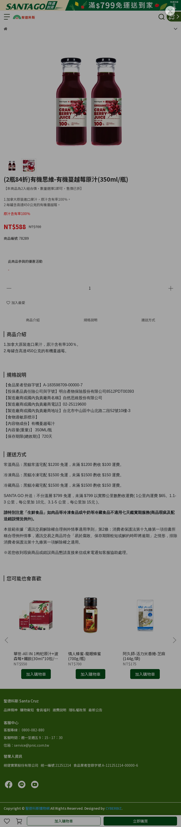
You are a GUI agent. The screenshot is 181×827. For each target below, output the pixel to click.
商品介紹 (33, 319)
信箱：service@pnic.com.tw (26, 745)
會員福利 (43, 709)
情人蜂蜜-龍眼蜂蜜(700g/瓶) (84, 656)
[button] (174, 640)
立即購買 (140, 821)
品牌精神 (11, 709)
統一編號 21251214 (56, 765)
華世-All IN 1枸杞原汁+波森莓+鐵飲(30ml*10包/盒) (36, 656)
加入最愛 (15, 302)
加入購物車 (63, 821)
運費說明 (59, 709)
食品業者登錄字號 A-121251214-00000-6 (105, 765)
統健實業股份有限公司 (21, 765)
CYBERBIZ (114, 808)
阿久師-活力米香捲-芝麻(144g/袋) (144, 656)
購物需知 (27, 709)
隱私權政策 (77, 709)
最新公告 (95, 709)
